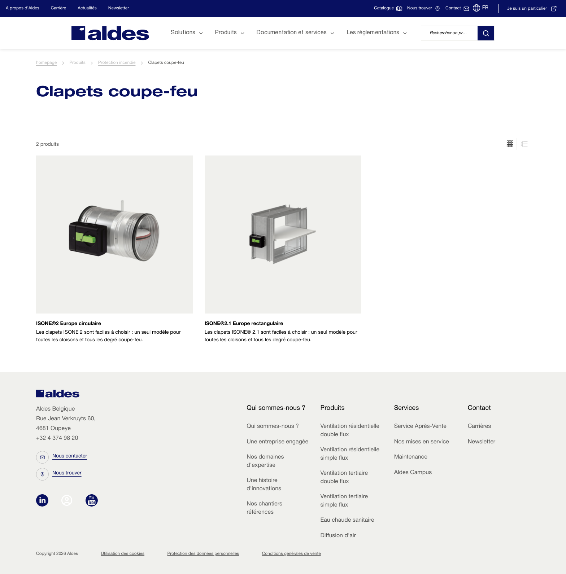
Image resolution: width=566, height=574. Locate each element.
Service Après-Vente (420, 427)
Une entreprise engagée (277, 442)
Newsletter (118, 8)
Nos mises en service (421, 442)
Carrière (58, 8)
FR (485, 8)
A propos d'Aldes (22, 8)
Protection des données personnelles (203, 554)
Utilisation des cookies (122, 554)
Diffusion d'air (338, 536)
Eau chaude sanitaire (347, 520)
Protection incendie (117, 63)
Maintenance (410, 457)
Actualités (87, 8)
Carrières (479, 427)
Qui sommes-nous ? (273, 427)
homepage (46, 63)
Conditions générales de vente (291, 554)
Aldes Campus (413, 473)
